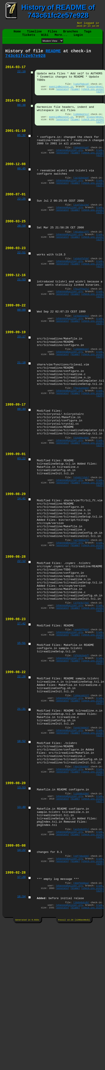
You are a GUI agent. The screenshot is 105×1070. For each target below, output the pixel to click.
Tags (87, 33)
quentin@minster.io (61, 94)
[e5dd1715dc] (81, 538)
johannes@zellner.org (69, 166)
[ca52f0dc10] (81, 91)
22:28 (21, 768)
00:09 (21, 346)
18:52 (21, 843)
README (53, 54)
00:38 (21, 116)
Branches (70, 33)
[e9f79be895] (81, 974)
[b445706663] (81, 827)
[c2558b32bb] (81, 902)
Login (78, 37)
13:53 (21, 896)
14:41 (21, 563)
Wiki (45, 37)
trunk (99, 166)
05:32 (21, 150)
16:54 (21, 1020)
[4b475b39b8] (81, 872)
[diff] (100, 100)
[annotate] (62, 97)
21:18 (21, 406)
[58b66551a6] (81, 163)
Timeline (34, 33)
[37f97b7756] (81, 684)
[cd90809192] (81, 390)
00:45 (21, 187)
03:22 (21, 517)
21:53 (21, 312)
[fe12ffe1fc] (81, 322)
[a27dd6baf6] (81, 611)
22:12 (21, 636)
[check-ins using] (92, 97)
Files (52, 33)
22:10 (21, 78)
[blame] (75, 97)
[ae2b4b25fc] (81, 944)
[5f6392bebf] (81, 744)
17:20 (21, 998)
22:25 (21, 222)
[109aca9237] (81, 790)
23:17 (21, 376)
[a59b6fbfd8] (81, 288)
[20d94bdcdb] (81, 1026)
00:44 (21, 460)
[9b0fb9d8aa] (81, 1004)
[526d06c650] (81, 493)
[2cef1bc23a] (81, 228)
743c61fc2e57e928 (25, 60)
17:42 (21, 708)
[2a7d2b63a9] (81, 197)
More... (61, 37)
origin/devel (95, 94)
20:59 (21, 252)
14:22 (21, 968)
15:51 (21, 730)
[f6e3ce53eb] (81, 435)
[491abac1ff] (81, 258)
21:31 (21, 806)
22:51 (21, 282)
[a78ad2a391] (81, 352)
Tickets (28, 37)
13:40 (21, 918)
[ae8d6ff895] (81, 715)
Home (17, 33)
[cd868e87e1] (81, 125)
